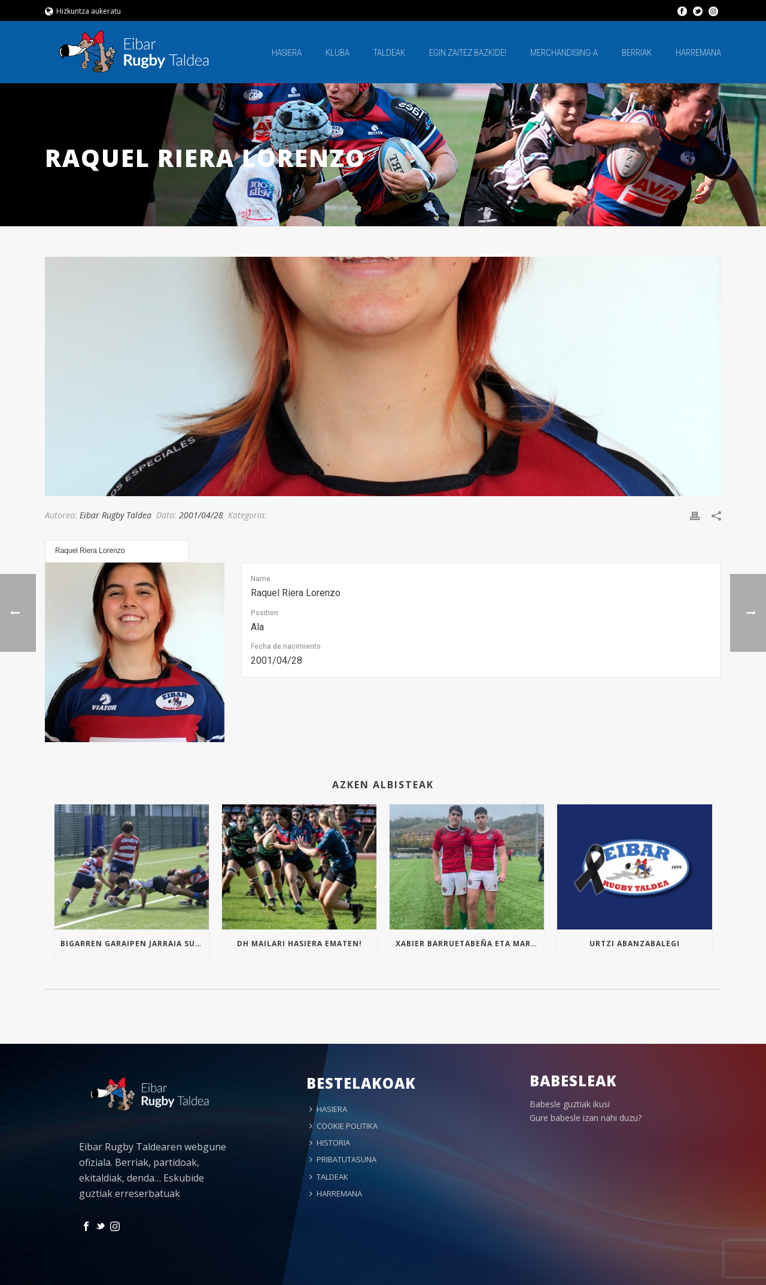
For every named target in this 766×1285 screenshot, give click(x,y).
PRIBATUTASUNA (342, 1159)
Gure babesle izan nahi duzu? (586, 1117)
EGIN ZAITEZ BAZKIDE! (467, 52)
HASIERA (287, 52)
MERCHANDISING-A (564, 52)
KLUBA (337, 52)
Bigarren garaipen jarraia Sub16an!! (134, 943)
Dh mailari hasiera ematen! (299, 943)
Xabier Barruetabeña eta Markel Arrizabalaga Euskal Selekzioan (470, 943)
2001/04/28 (201, 515)
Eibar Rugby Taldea (115, 515)
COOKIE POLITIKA (343, 1125)
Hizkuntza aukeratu (83, 11)
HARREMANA (698, 52)
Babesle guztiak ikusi (570, 1104)
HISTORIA (329, 1142)
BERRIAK (637, 52)
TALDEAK (389, 52)
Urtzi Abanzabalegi (634, 943)
